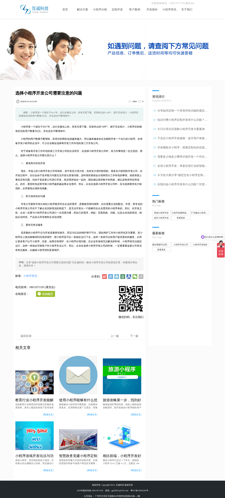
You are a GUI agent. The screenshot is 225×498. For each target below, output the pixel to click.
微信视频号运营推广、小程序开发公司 (161, 244)
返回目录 (26, 335)
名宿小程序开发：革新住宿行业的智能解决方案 (182, 167)
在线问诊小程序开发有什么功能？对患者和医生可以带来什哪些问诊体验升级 (182, 186)
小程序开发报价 (200, 244)
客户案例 (134, 9)
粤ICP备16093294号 (139, 490)
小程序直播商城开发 (181, 213)
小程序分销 (100, 9)
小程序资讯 (169, 9)
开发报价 (152, 9)
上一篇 (115, 335)
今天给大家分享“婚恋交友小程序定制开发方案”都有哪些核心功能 (181, 177)
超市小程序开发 (161, 218)
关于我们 (186, 9)
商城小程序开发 (161, 213)
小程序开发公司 (181, 244)
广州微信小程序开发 (200, 213)
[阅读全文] (48, 414)
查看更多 (181, 218)
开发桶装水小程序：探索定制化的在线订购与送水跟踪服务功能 (182, 149)
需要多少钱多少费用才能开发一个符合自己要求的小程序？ (182, 158)
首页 (65, 9)
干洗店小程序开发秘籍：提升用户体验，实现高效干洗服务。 (182, 140)
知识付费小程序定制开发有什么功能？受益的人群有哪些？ (182, 121)
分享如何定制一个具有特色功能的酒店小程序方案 (182, 112)
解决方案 (82, 9)
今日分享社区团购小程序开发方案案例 (181, 129)
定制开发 (117, 9)
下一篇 (134, 335)
